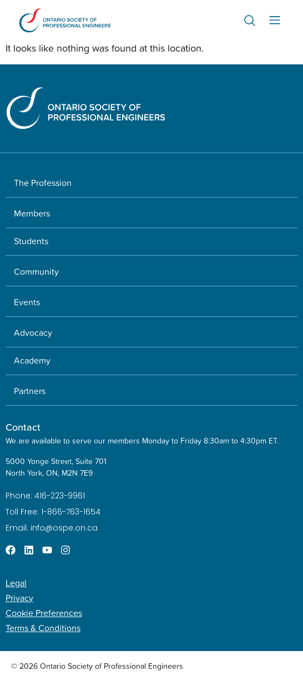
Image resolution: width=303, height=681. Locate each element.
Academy (32, 360)
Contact (23, 427)
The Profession (43, 182)
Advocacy (33, 332)
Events (27, 302)
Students (31, 241)
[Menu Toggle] (274, 20)
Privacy (19, 597)
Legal (16, 582)
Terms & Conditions (43, 627)
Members (32, 213)
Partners (30, 390)
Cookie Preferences (44, 612)
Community (36, 271)
